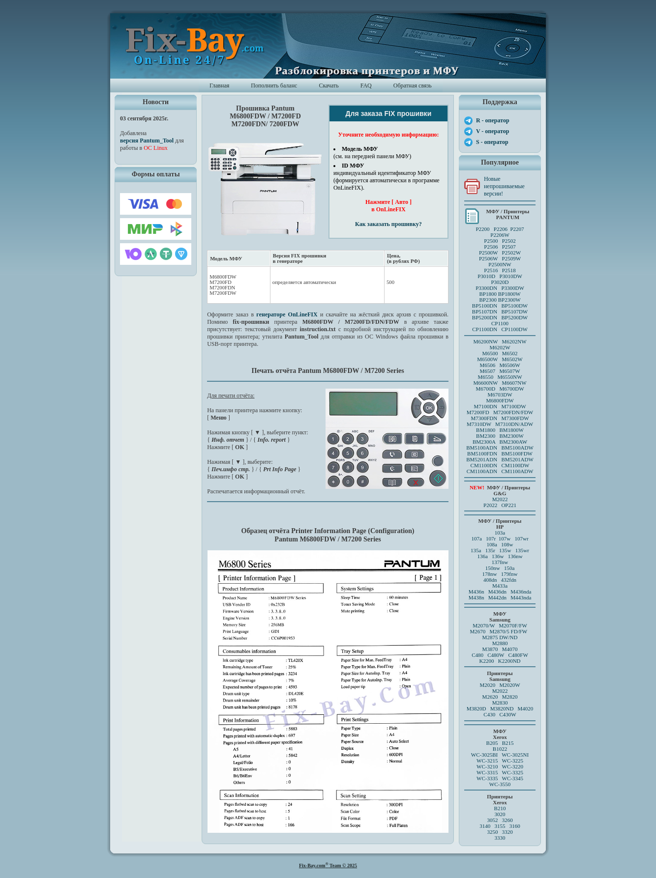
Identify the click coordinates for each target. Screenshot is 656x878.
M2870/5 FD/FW (509, 631)
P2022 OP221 (499, 505)
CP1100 (499, 323)
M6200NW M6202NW (499, 341)
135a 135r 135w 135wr (500, 550)
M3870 (490, 649)
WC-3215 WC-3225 (500, 761)
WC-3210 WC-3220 (500, 766)
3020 (500, 814)
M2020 (487, 685)
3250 (492, 832)
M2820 (510, 697)
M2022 (500, 499)
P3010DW (510, 276)
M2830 (500, 703)
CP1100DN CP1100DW (500, 329)
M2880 (500, 643)
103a (500, 533)
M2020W (509, 685)
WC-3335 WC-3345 (500, 778)
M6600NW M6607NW (499, 383)
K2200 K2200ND (500, 661)
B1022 (500, 749)
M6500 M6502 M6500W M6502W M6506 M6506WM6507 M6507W (499, 362)
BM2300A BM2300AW (500, 442)
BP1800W (509, 294)
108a (491, 544)
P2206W (499, 235)
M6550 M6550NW (499, 377)
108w (507, 544)
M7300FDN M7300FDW (500, 418)
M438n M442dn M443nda (500, 597)
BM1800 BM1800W (500, 430)
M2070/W (484, 625)
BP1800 (487, 294)
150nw (492, 568)
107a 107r (483, 538)
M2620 (490, 697)
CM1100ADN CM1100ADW (500, 471)
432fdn (508, 580)
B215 (508, 743)
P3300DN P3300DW (500, 288)
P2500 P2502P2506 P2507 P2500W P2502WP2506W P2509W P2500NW (500, 252)
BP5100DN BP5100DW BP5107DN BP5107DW (500, 308)
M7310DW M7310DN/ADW (500, 424)
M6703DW (499, 394)
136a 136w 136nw (499, 556)
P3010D (486, 276)
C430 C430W (499, 714)
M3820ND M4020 (512, 708)
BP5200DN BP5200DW (500, 317)
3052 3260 (499, 820)
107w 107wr (514, 538)
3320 (507, 832)
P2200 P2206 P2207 (500, 229)
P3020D (499, 282)
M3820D (476, 708)
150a (509, 568)
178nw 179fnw (500, 574)
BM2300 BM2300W (500, 436)
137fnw (500, 562)
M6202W (499, 347)
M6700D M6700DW (500, 389)
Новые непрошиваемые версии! (504, 186)
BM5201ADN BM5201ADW (500, 459)
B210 (500, 808)
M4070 (510, 649)
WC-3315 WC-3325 (500, 772)
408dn (490, 580)
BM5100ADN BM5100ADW (500, 448)
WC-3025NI (515, 755)
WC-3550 (499, 784)
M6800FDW (499, 400)
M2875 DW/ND (500, 637)
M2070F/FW (513, 625)
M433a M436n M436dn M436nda (500, 589)
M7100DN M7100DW (500, 406)
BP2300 (487, 300)
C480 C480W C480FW (500, 655)
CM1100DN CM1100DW (500, 465)
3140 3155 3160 (499, 826)
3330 (500, 838)
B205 (492, 743)
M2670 (477, 631)
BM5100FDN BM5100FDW (500, 453)
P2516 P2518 (500, 270)
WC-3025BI (484, 755)
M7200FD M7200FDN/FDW (500, 412)
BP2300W (509, 300)
